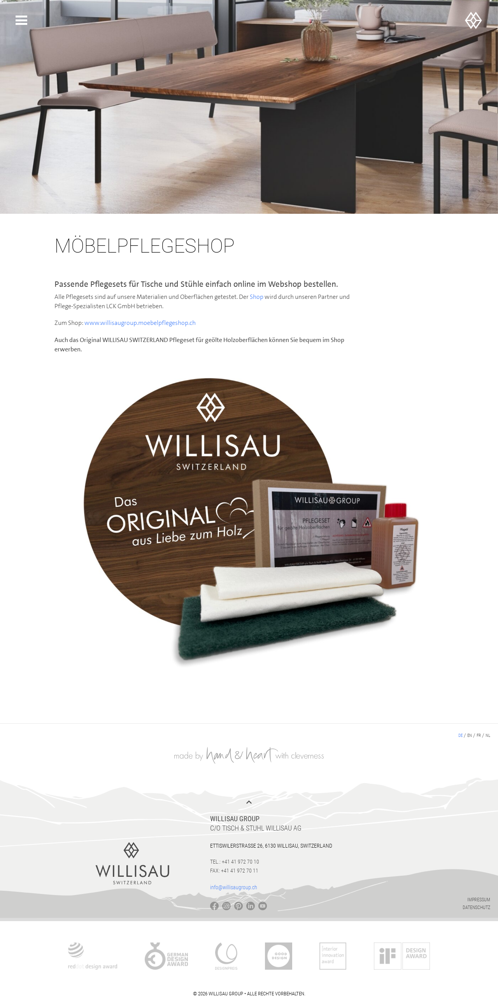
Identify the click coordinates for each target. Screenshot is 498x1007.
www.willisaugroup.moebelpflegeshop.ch (140, 323)
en (469, 735)
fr (479, 735)
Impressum (478, 899)
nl (488, 735)
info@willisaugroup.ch (233, 887)
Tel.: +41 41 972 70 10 (234, 862)
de (460, 735)
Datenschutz (476, 907)
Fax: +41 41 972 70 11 (234, 870)
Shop (257, 297)
